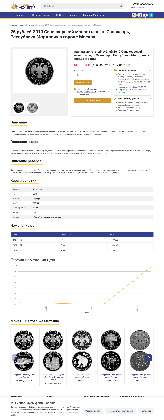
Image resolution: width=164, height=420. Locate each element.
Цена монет (19, 15)
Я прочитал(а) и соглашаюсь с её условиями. (91, 91)
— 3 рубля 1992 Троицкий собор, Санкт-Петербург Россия (53, 377)
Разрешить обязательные (120, 411)
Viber (145, 90)
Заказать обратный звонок (142, 8)
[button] (149, 357)
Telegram (122, 92)
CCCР (59, 15)
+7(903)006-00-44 (143, 4)
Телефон (78, 71)
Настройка (146, 411)
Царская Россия (40, 15)
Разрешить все (92, 411)
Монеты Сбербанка (93, 15)
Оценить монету (92, 100)
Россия (73, 15)
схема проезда (141, 79)
